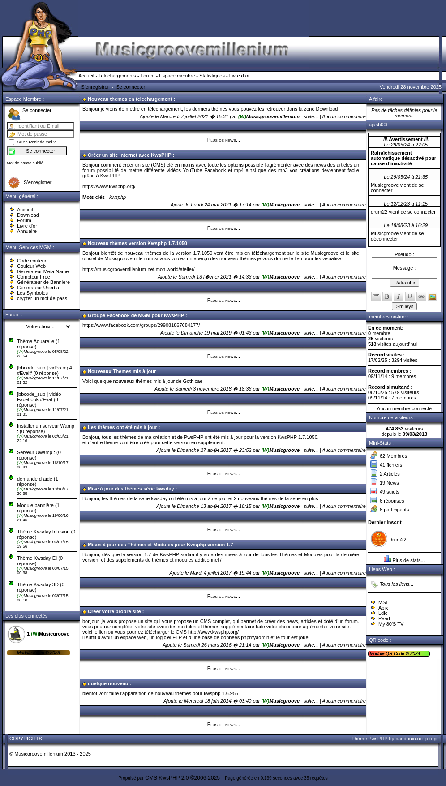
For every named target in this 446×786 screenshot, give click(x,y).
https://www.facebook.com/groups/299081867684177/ (141, 325)
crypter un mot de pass (42, 298)
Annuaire (27, 231)
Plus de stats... (408, 560)
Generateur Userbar (39, 287)
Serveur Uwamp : (36, 452)
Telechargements (117, 75)
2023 (54, 652)
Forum (148, 75)
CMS (151, 778)
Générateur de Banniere (43, 282)
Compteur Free (33, 276)
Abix (383, 607)
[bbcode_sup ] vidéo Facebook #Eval (39, 396)
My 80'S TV (390, 624)
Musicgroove (32, 351)
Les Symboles (32, 293)
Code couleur (31, 260)
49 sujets (389, 491)
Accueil (86, 75)
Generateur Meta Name (43, 271)
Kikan (39, 652)
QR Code (395, 653)
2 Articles (390, 474)
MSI (382, 602)
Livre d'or (27, 225)
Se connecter (130, 87)
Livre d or (239, 75)
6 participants (394, 509)
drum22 (398, 539)
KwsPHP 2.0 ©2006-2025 (189, 778)
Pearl (384, 618)
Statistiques (212, 75)
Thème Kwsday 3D (38, 584)
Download (28, 215)
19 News (389, 482)
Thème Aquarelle (35, 341)
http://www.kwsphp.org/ (213, 632)
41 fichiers (391, 465)
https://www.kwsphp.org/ (109, 186)
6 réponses (392, 500)
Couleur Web (31, 266)
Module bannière (36, 505)
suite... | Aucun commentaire (335, 116)
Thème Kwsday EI (37, 558)
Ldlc (382, 613)
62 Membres (393, 456)
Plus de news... (223, 139)
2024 (414, 653)
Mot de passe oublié (25, 163)
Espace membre (177, 75)
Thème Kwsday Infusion (43, 531)
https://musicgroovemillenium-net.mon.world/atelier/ (138, 269)
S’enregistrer (95, 87)
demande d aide (35, 478)
